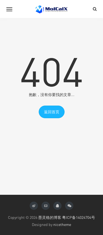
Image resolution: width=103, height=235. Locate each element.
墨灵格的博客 (49, 217)
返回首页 (51, 111)
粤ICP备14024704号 (78, 217)
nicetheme (62, 224)
